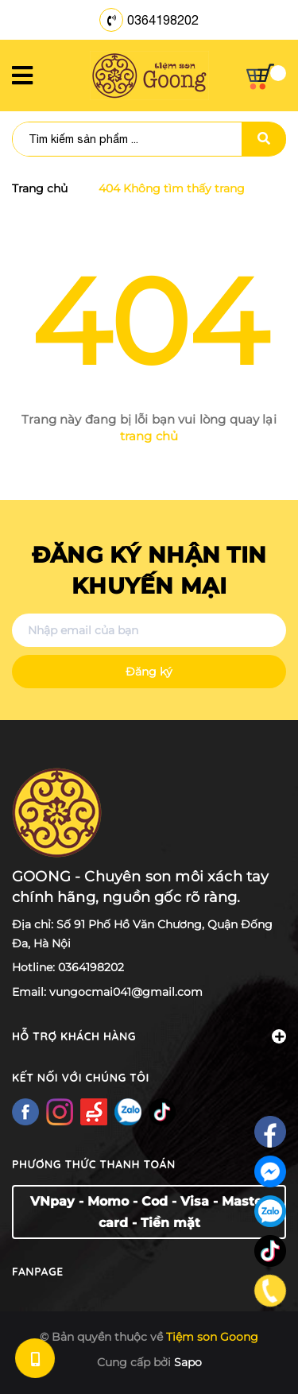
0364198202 (163, 20)
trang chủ (149, 435)
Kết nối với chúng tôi (80, 1078)
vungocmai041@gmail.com (126, 992)
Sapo (188, 1362)
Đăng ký (149, 671)
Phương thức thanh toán (94, 1164)
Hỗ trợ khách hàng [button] (149, 1036)
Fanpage (38, 1271)
